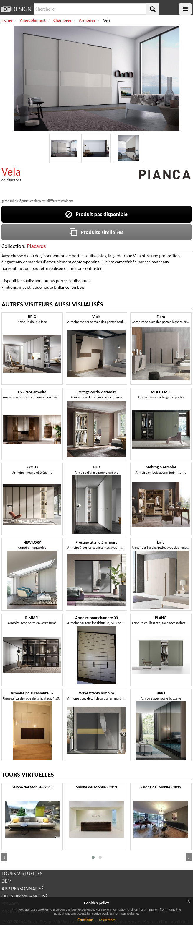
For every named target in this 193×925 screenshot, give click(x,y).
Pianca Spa (13, 180)
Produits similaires (96, 232)
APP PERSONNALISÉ (22, 888)
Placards (36, 246)
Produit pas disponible (96, 214)
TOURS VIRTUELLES (21, 873)
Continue (85, 919)
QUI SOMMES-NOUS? (24, 896)
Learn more (107, 920)
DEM (6, 881)
